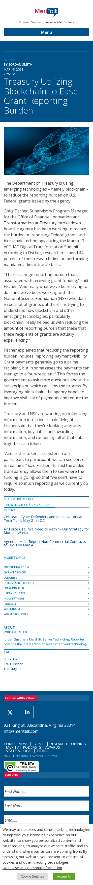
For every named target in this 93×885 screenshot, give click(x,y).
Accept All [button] (64, 876)
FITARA (43, 750)
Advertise (22, 755)
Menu (46, 32)
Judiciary (10, 603)
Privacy (52, 755)
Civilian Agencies (15, 572)
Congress (10, 577)
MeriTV (12, 747)
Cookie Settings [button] (32, 876)
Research (58, 743)
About (7, 755)
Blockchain (40, 504)
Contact (37, 755)
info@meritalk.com (21, 731)
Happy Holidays (14, 593)
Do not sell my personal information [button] (32, 867)
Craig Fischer (13, 664)
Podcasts (32, 747)
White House (12, 609)
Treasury (10, 668)
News (23, 743)
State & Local (19, 750)
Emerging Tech (16, 504)
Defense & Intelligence (19, 583)
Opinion (78, 743)
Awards (52, 747)
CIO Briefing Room (16, 567)
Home (9, 743)
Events (38, 743)
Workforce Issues (16, 614)
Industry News (14, 598)
